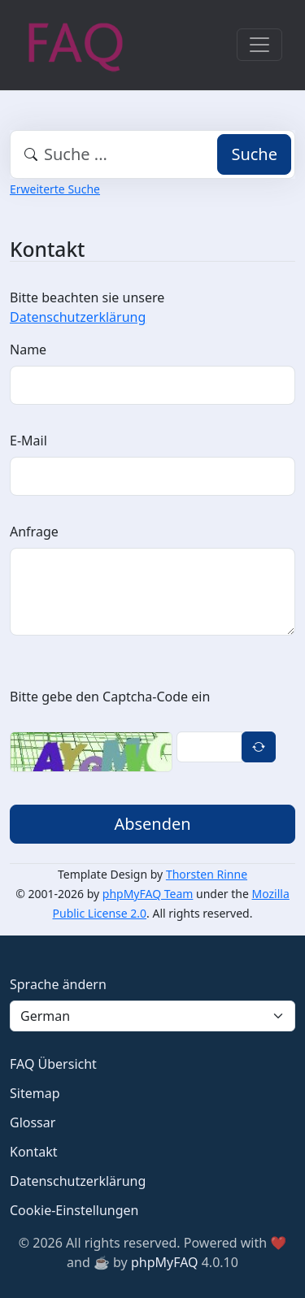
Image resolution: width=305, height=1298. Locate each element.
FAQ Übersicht (53, 1064)
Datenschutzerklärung (78, 317)
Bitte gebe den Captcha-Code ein (110, 696)
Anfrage (34, 531)
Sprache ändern (58, 984)
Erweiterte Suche (55, 189)
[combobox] (152, 154)
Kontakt (34, 1152)
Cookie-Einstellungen (74, 1210)
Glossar (32, 1122)
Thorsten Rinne (206, 874)
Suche (254, 154)
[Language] (152, 1016)
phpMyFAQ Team (148, 893)
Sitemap (35, 1093)
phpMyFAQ (164, 1262)
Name (28, 349)
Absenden (152, 824)
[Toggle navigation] (259, 44)
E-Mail (28, 440)
